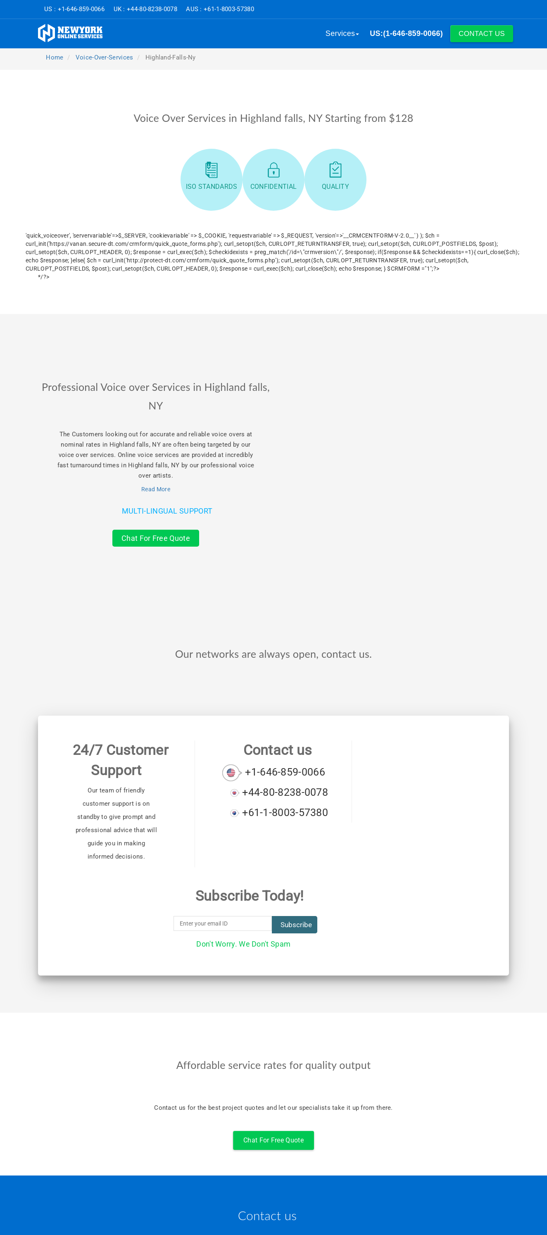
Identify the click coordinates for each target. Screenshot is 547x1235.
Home (54, 57)
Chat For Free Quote (155, 538)
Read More (155, 489)
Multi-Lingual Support (167, 511)
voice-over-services (104, 57)
